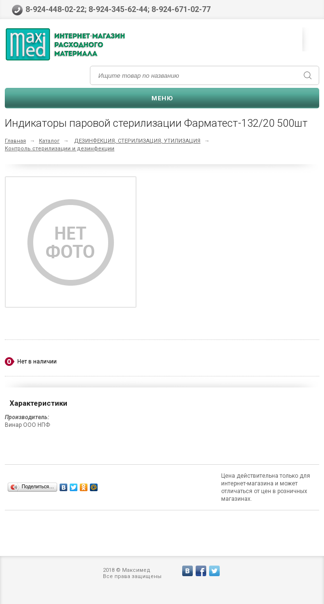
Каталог (49, 141)
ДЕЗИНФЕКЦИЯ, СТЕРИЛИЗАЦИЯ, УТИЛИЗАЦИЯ (137, 141)
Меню (162, 98)
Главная (15, 141)
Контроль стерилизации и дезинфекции (59, 148)
